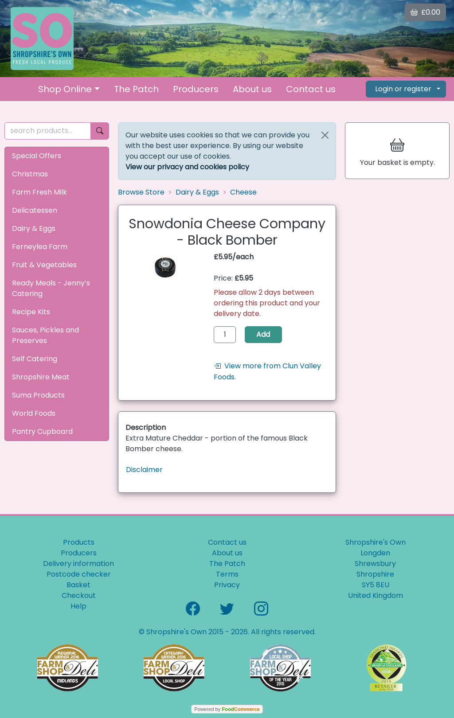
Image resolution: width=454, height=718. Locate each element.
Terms (227, 574)
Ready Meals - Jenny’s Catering (51, 288)
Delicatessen (34, 210)
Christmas (30, 174)
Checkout (79, 595)
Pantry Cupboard (42, 431)
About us (252, 89)
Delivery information (78, 563)
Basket (78, 585)
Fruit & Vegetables (44, 265)
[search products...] (47, 131)
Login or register (403, 89)
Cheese (243, 192)
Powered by (226, 709)
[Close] (325, 135)
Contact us (311, 89)
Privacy (227, 585)
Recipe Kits (31, 312)
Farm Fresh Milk (39, 192)
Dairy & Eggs (33, 228)
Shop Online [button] (65, 89)
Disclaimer (144, 469)
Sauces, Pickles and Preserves (45, 335)
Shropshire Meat (41, 377)
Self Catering (34, 359)
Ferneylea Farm (39, 247)
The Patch (136, 89)
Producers (196, 89)
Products (78, 542)
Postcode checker (79, 574)
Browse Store (141, 192)
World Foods (33, 413)
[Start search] (99, 131)
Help (78, 606)
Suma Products (38, 395)
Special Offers (36, 156)
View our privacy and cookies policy (187, 167)
